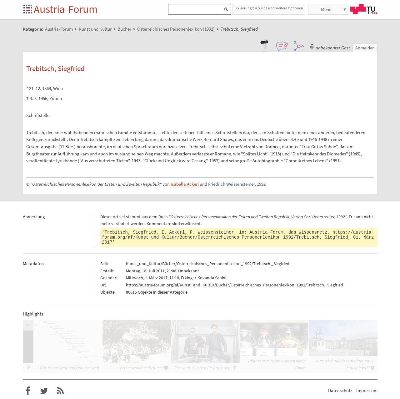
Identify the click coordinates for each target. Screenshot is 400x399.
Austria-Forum (66, 9)
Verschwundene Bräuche (142, 368)
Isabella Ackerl (185, 184)
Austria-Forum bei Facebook (28, 391)
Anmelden (365, 48)
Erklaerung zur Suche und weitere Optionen (268, 8)
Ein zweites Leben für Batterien (202, 368)
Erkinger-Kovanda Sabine (204, 277)
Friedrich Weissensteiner (231, 184)
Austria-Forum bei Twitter (44, 391)
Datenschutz (340, 390)
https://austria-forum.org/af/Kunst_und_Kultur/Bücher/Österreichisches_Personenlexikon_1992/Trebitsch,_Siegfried (238, 235)
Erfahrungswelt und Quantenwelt (69, 368)
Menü (326, 9)
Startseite (28, 9)
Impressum (367, 390)
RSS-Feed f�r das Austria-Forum (60, 391)
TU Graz (363, 9)
